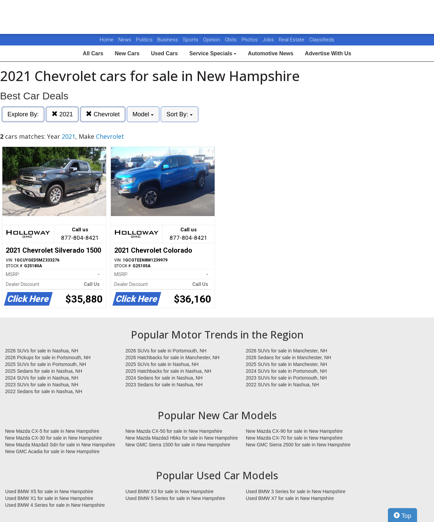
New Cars (127, 53)
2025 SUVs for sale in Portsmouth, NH (45, 364)
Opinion (212, 40)
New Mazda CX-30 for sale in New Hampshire (53, 438)
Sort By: (179, 114)
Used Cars (164, 53)
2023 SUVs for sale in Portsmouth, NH (286, 378)
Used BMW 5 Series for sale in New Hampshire (175, 498)
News (124, 40)
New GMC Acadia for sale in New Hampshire (52, 451)
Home (107, 40)
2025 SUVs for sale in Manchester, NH (286, 364)
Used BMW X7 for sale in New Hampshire (290, 498)
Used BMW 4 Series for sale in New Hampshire (55, 505)
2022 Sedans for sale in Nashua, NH (43, 391)
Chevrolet (103, 114)
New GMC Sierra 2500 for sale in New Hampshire (298, 444)
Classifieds (321, 40)
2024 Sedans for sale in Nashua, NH (163, 378)
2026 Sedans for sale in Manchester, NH (288, 357)
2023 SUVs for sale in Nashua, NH (41, 384)
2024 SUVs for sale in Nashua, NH (41, 378)
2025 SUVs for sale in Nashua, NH (162, 364)
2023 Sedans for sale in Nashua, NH (163, 384)
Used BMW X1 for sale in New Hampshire (49, 498)
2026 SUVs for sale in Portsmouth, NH (165, 350)
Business (168, 40)
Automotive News (270, 53)
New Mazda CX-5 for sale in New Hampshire (52, 431)
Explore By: (23, 114)
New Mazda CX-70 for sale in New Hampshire (294, 438)
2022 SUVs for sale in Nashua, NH (282, 384)
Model (143, 114)
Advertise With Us (328, 53)
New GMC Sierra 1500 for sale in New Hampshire (177, 444)
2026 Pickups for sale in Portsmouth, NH (48, 357)
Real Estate (292, 40)
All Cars (93, 53)
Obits (231, 40)
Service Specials (212, 53)
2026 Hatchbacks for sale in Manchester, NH (172, 357)
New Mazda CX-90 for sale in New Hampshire (294, 431)
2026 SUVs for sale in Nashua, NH (41, 350)
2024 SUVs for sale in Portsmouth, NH (286, 371)
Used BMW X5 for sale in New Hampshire (49, 491)
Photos (250, 40)
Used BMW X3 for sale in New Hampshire (169, 491)
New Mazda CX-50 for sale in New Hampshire (173, 431)
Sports (191, 40)
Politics (144, 40)
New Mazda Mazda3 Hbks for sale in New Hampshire (181, 438)
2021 (62, 114)
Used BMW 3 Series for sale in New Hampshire (296, 491)
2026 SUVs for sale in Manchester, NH (286, 350)
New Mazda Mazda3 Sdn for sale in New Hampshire (60, 444)
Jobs (268, 40)
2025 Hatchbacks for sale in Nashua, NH (168, 371)
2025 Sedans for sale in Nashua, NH (43, 371)
